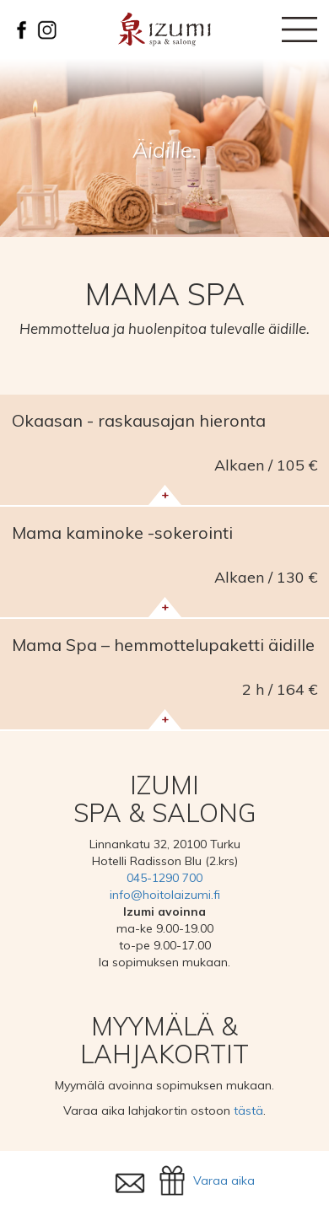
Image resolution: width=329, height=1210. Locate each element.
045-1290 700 (164, 877)
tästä (248, 1110)
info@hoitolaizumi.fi (165, 894)
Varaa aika (224, 1180)
